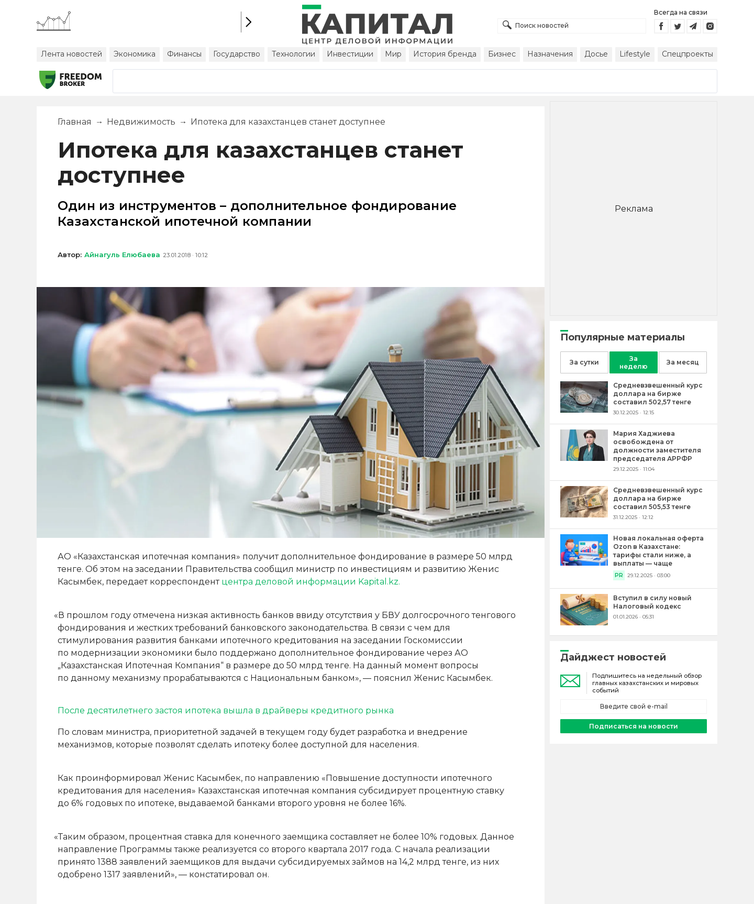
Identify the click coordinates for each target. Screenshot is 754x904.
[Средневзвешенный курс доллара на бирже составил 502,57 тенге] (584, 410)
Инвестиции (350, 54)
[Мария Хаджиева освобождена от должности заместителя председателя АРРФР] (584, 458)
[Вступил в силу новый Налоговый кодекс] (584, 622)
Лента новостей (71, 54)
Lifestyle (634, 54)
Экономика (135, 54)
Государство (236, 54)
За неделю (633, 362)
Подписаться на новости (633, 726)
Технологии (293, 54)
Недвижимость (141, 122)
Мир (393, 54)
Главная (75, 122)
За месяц (683, 362)
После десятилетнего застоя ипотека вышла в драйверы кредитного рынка (226, 710)
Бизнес (502, 54)
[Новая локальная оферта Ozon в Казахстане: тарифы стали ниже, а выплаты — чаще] (584, 563)
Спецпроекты (687, 54)
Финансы (184, 54)
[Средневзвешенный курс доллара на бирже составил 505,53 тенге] (584, 515)
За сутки (584, 362)
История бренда (444, 54)
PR (619, 575)
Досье (596, 54)
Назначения (550, 54)
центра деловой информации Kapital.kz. (310, 582)
